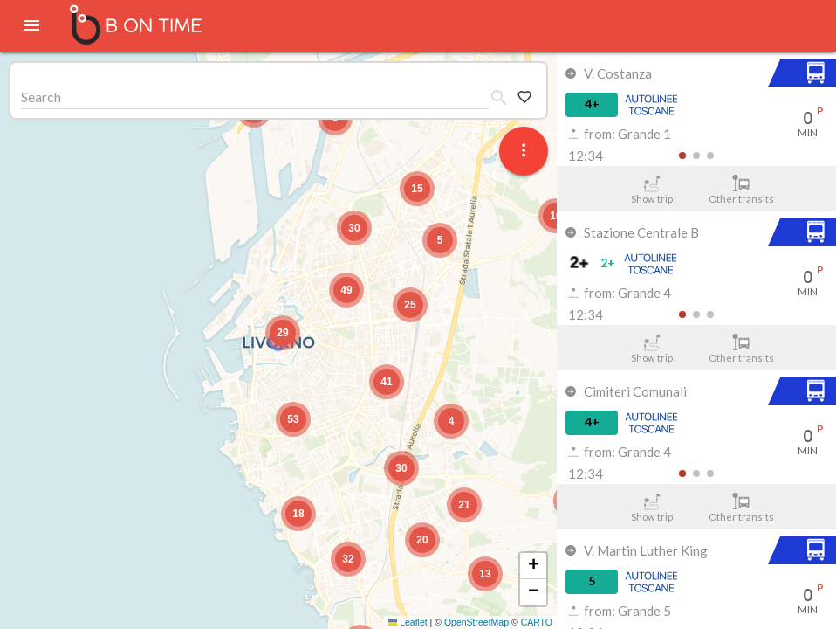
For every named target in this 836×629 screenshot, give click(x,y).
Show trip (651, 189)
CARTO (536, 622)
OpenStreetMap (476, 622)
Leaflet (408, 622)
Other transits (741, 189)
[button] (282, 332)
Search (41, 96)
